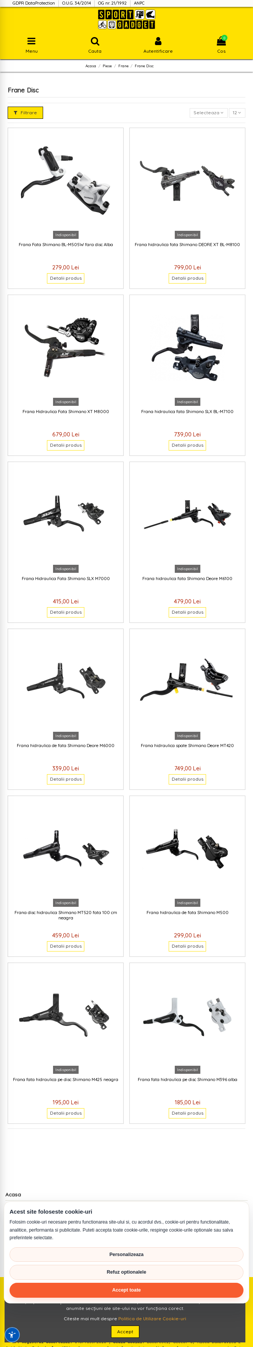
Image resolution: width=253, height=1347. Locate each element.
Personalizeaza (127, 1254)
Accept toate (126, 1290)
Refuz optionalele (126, 1272)
